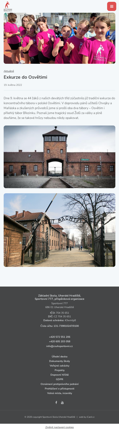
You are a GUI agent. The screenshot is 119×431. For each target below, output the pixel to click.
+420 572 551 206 (59, 337)
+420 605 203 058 (59, 341)
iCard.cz (91, 417)
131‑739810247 (63, 326)
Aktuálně (9, 71)
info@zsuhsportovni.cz (59, 346)
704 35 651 (62, 313)
